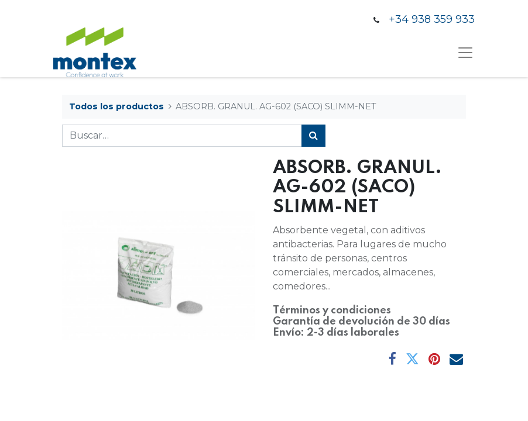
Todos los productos (116, 106)
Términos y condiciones (332, 310)
